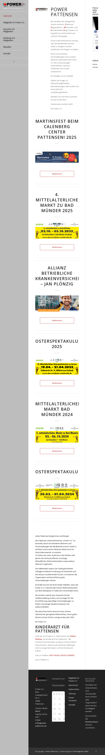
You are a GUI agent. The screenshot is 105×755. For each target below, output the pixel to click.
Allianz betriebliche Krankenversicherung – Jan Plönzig (63, 276)
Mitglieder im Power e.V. (74, 679)
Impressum (73, 685)
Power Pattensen (51, 751)
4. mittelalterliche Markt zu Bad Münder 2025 (57, 202)
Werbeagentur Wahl (81, 751)
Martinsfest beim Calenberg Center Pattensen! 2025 (57, 129)
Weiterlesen (57, 174)
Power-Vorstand (72, 699)
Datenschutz (74, 689)
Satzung (72, 693)
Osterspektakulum (58, 472)
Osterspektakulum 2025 (58, 343)
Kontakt (72, 705)
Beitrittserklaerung (93, 722)
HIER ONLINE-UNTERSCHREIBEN (62, 655)
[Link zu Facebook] (14, 61)
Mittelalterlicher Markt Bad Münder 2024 (58, 409)
